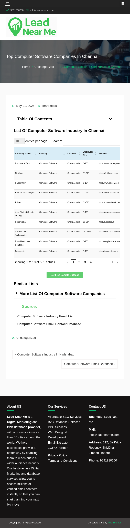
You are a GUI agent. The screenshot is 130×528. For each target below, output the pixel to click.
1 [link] (73, 262)
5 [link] (96, 262)
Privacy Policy (57, 455)
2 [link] (79, 262)
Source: (29, 306)
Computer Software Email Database (88, 364)
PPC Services (57, 427)
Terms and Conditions (62, 460)
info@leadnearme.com (42, 10)
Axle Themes (114, 522)
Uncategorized (26, 337)
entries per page (36, 141)
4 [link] (91, 262)
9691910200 (17, 10)
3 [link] (85, 262)
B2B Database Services (64, 422)
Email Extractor (58, 442)
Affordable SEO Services (65, 416)
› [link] (117, 262)
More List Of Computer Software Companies (62, 293)
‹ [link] (67, 262)
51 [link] (111, 262)
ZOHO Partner (58, 448)
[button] (111, 119)
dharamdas (49, 106)
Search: (56, 141)
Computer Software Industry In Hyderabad (45, 354)
